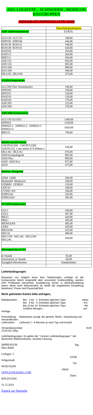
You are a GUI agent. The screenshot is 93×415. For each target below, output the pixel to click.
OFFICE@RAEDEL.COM (16, 372)
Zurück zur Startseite (14, 391)
